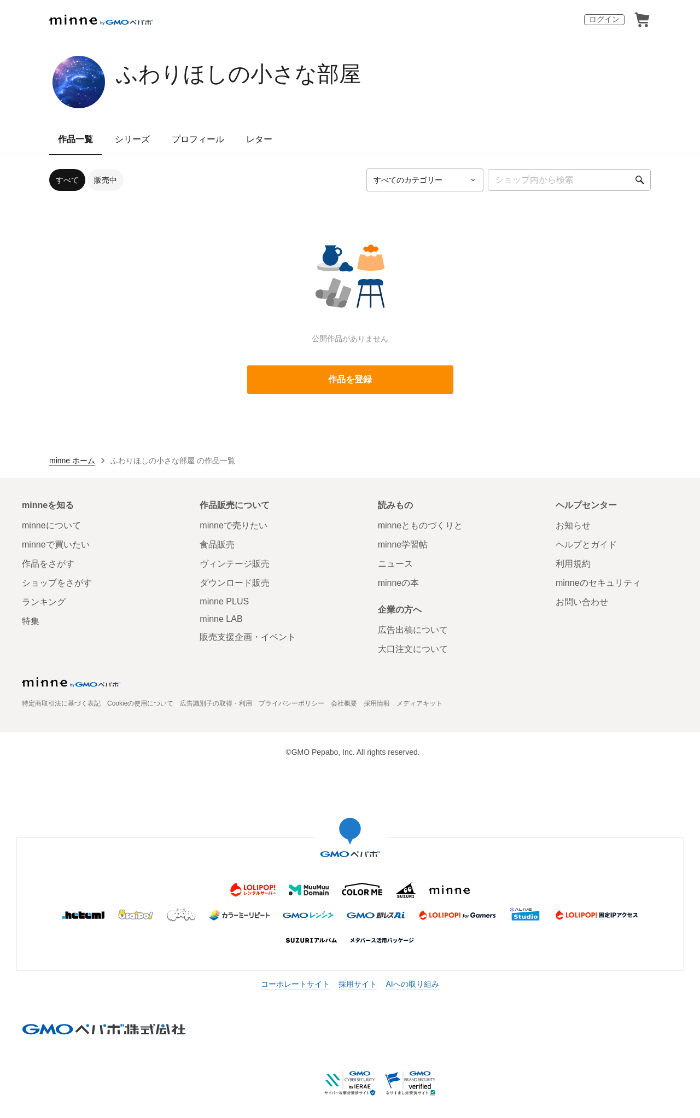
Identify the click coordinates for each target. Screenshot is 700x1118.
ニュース (395, 563)
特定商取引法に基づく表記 (61, 703)
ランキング (44, 602)
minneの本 (398, 582)
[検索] (639, 180)
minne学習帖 (403, 544)
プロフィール (198, 139)
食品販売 (217, 544)
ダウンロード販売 (235, 582)
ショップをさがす (57, 582)
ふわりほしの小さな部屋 (238, 74)
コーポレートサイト (295, 984)
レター (259, 139)
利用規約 (573, 563)
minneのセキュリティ (598, 582)
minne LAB (221, 619)
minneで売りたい (233, 525)
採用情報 (377, 703)
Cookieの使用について (140, 703)
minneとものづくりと (420, 525)
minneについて (51, 525)
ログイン (604, 19)
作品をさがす (48, 563)
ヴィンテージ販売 (235, 563)
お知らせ (573, 525)
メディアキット (419, 703)
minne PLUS (224, 601)
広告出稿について (413, 629)
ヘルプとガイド (586, 544)
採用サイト (358, 984)
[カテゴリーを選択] (424, 179)
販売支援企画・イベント (248, 637)
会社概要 (344, 703)
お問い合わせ (582, 602)
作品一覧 (75, 139)
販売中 (105, 180)
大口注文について (413, 649)
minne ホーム (72, 460)
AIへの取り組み (412, 984)
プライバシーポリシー (291, 703)
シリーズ (132, 139)
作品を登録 (350, 379)
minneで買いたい (56, 544)
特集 (30, 621)
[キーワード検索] (569, 180)
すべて (67, 180)
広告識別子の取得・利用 (216, 703)
